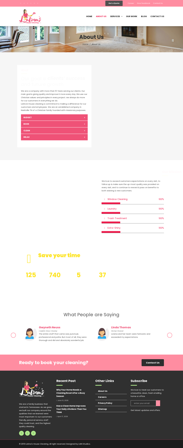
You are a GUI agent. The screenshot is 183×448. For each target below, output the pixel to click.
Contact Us (158, 3)
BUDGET (28, 117)
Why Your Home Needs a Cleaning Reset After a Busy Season (70, 393)
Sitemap (102, 409)
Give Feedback (143, 3)
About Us (101, 16)
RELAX (27, 137)
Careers (102, 397)
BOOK (26, 124)
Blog (144, 16)
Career (131, 3)
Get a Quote (114, 3)
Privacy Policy (105, 403)
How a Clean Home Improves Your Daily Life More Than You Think (71, 409)
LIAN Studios (84, 444)
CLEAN (27, 130)
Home (89, 16)
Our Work (131, 16)
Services (116, 16)
